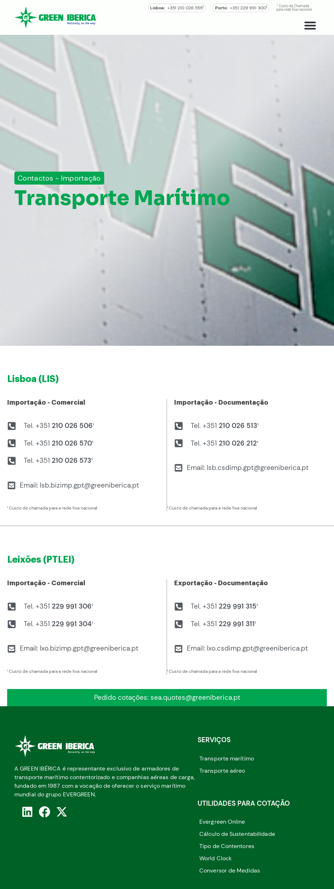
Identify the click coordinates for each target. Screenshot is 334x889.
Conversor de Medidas (229, 870)
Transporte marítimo (226, 758)
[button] (310, 25)
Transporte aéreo (222, 770)
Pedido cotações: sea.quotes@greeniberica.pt (167, 697)
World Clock (215, 858)
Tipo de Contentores (226, 846)
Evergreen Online (222, 821)
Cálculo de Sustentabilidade (237, 834)
